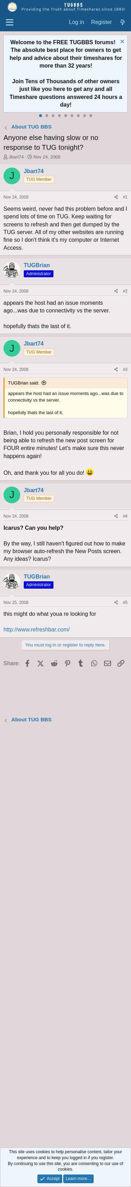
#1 (125, 197)
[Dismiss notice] (121, 42)
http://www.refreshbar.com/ (36, 630)
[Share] (116, 197)
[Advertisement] (65, 936)
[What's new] (122, 22)
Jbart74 (16, 157)
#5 (125, 602)
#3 (125, 369)
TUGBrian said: (23, 383)
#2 (125, 291)
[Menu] (9, 22)
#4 (125, 516)
